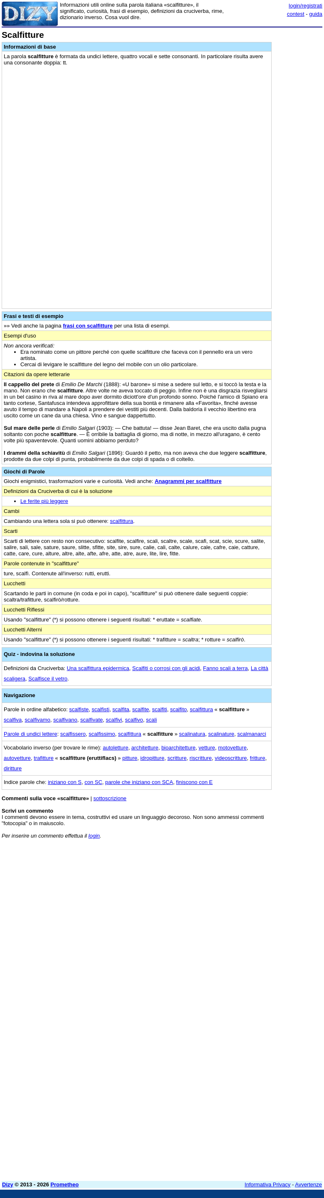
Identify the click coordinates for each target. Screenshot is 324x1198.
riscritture (200, 758)
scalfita (121, 709)
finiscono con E (194, 782)
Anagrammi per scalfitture (188, 481)
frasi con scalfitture (88, 326)
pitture (129, 758)
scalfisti (101, 709)
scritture (177, 758)
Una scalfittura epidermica (98, 668)
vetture (207, 747)
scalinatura (192, 734)
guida (315, 14)
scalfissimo (102, 734)
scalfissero (73, 734)
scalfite (140, 709)
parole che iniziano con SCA (139, 782)
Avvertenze (308, 1184)
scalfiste (79, 709)
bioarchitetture (178, 747)
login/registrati (305, 5)
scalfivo (134, 720)
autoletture (115, 747)
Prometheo (65, 1184)
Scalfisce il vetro (47, 678)
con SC (93, 782)
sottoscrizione (109, 798)
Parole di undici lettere (30, 734)
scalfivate (91, 720)
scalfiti (159, 709)
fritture (257, 758)
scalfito (178, 709)
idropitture (152, 758)
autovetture (17, 758)
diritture (13, 768)
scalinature (221, 734)
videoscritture (231, 758)
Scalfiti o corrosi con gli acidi (166, 668)
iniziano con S (64, 782)
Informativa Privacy (268, 1184)
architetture (144, 747)
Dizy (7, 1184)
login (94, 836)
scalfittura (121, 521)
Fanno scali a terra (225, 668)
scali (151, 720)
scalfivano (65, 720)
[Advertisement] (260, 897)
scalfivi (114, 720)
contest (295, 14)
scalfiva (13, 720)
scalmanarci (251, 734)
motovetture (232, 747)
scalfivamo (37, 720)
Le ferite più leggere (44, 501)
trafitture (44, 758)
